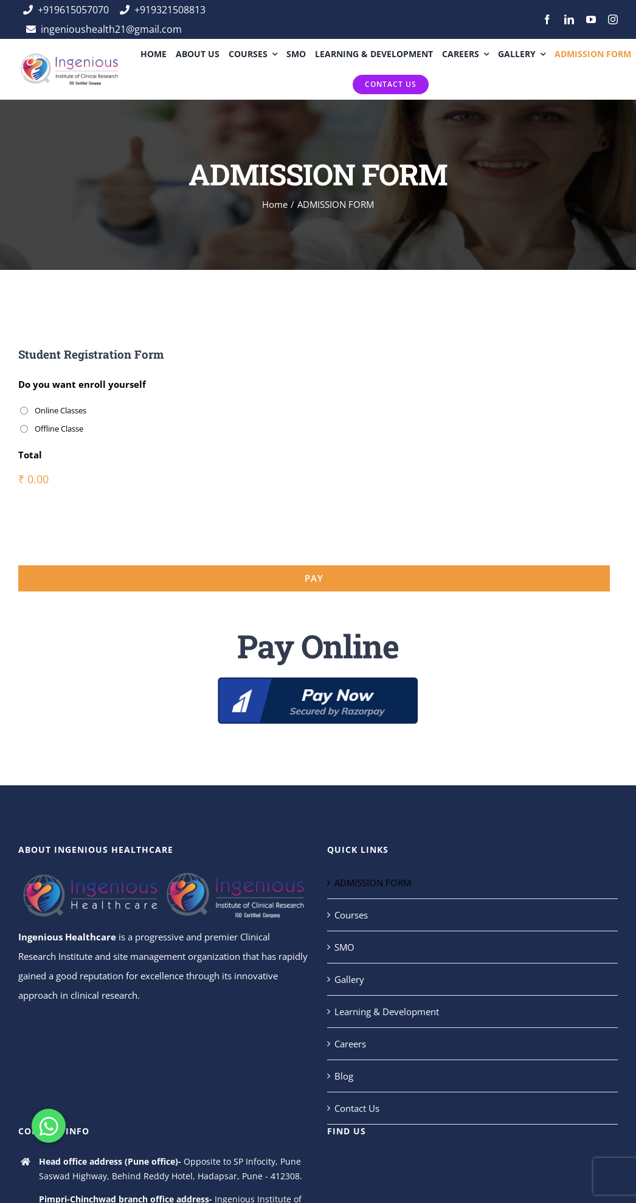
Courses (351, 915)
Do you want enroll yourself (82, 384)
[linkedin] (569, 19)
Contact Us (356, 1108)
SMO (344, 947)
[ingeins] (69, 58)
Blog (343, 1076)
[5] (318, 681)
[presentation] (110, 522)
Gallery (349, 979)
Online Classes (60, 410)
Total (30, 455)
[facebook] (547, 19)
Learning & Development (386, 1011)
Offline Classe (59, 428)
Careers (350, 1044)
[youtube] (591, 19)
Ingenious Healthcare (67, 937)
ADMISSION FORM (372, 883)
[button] (49, 1126)
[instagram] (613, 19)
